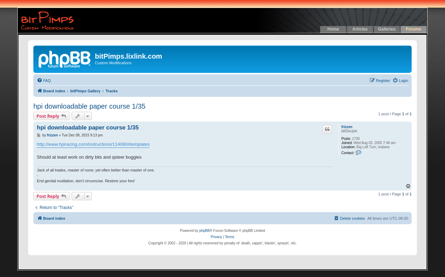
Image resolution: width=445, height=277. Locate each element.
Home (333, 29)
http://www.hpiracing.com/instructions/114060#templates (93, 144)
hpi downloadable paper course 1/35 (89, 106)
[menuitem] (44, 80)
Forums (413, 29)
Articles (359, 29)
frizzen (347, 127)
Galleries (387, 29)
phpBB (204, 231)
